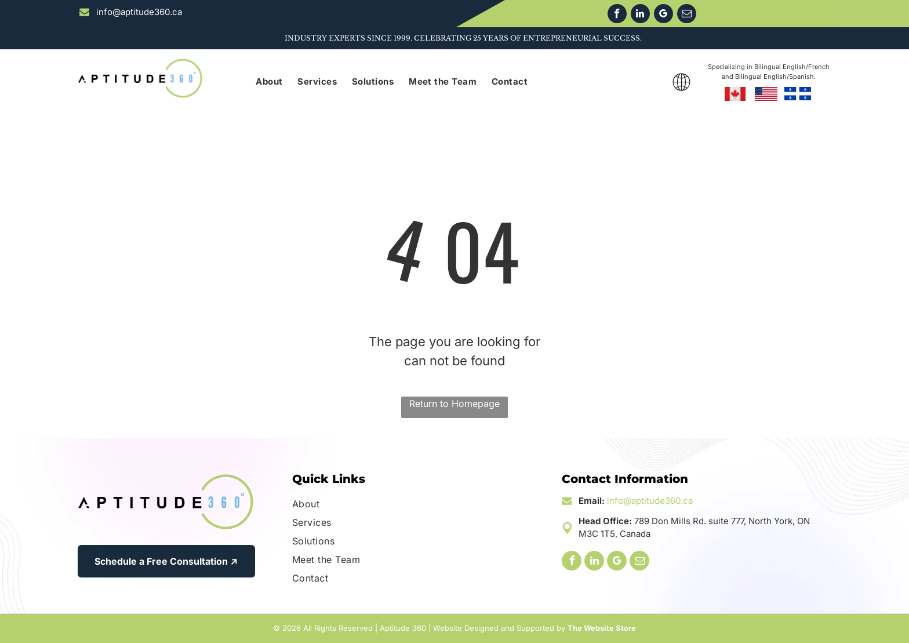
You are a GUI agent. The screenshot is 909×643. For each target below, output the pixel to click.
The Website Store (602, 628)
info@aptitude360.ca (650, 500)
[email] (686, 15)
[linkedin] (640, 15)
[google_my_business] (663, 15)
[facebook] (617, 15)
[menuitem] (269, 82)
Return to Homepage (454, 403)
